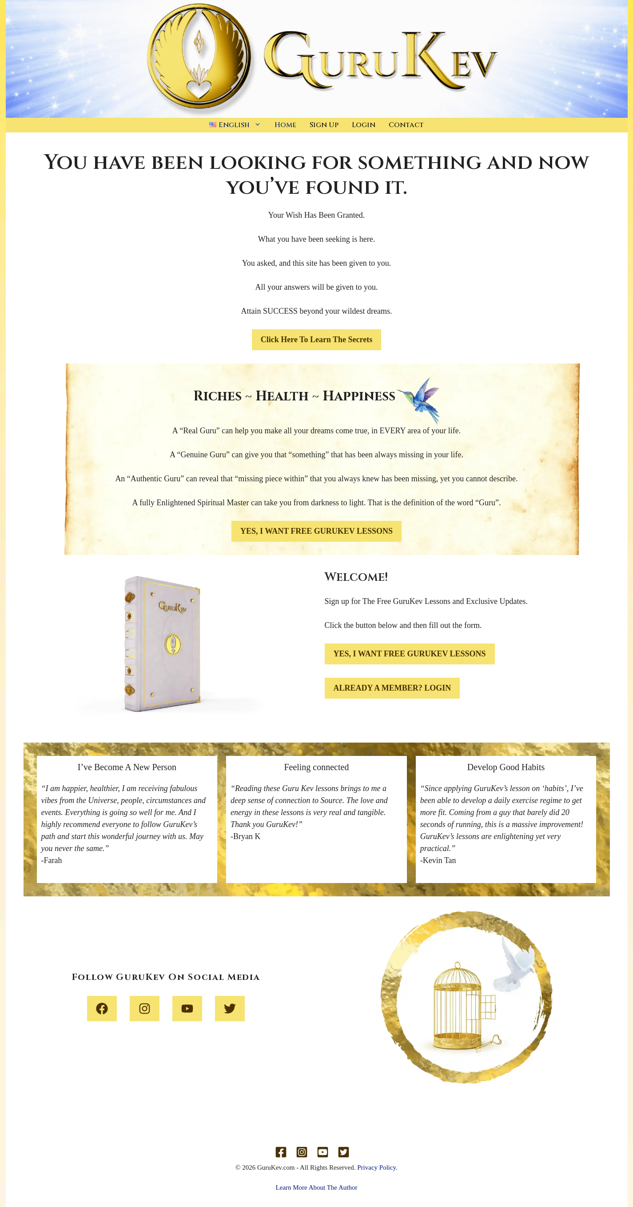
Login (363, 125)
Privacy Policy (376, 1167)
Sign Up (324, 125)
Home (285, 125)
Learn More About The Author (317, 1187)
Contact (406, 125)
